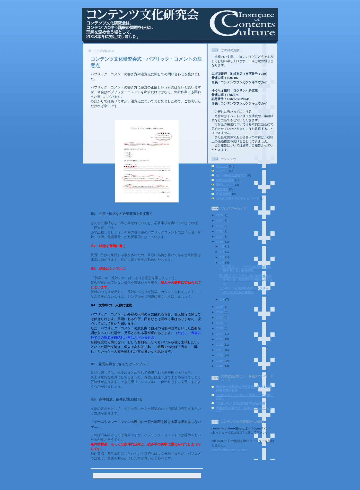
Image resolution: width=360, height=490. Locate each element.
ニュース (222, 170)
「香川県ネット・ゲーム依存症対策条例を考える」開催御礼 (245, 268)
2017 (220, 317)
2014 (220, 333)
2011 (220, 350)
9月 (222, 246)
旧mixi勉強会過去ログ (231, 175)
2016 (220, 322)
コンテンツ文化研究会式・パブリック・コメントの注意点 (243, 290)
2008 (220, 366)
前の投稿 (194, 484)
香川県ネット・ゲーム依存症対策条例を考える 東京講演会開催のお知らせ (245, 279)
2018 (220, 312)
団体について (225, 184)
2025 (220, 215)
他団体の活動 (225, 180)
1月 (222, 299)
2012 (220, 344)
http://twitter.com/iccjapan (230, 449)
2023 (220, 225)
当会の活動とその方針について (237, 198)
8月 (222, 251)
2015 (220, 328)
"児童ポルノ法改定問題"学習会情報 (240, 403)
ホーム (147, 484)
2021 (220, 236)
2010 (220, 355)
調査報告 (222, 189)
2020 (220, 241)
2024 (220, 220)
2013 (220, 339)
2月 (222, 262)
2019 (220, 306)
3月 (222, 257)
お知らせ (222, 166)
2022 (220, 231)
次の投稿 (99, 484)
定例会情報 (223, 193)
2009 (220, 360)
